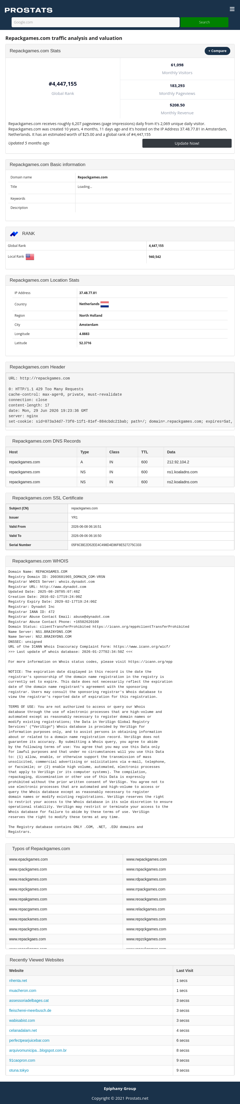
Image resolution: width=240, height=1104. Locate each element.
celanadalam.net (23, 1030)
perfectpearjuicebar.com (29, 1040)
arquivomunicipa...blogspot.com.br (38, 1050)
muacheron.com (22, 990)
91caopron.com (22, 1060)
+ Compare (217, 51)
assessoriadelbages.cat (29, 1000)
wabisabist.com (22, 1020)
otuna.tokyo (19, 1070)
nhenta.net (18, 980)
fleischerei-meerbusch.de (30, 1010)
